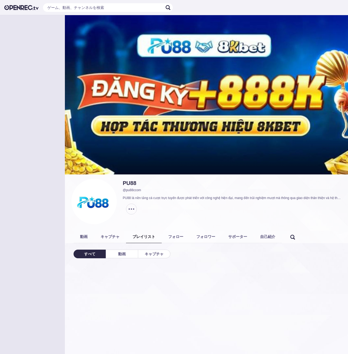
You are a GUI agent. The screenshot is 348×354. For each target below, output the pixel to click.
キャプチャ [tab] (110, 236)
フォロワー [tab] (205, 236)
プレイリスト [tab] (143, 236)
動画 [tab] (84, 236)
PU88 (129, 183)
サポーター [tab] (237, 236)
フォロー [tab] (175, 236)
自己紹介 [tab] (267, 236)
